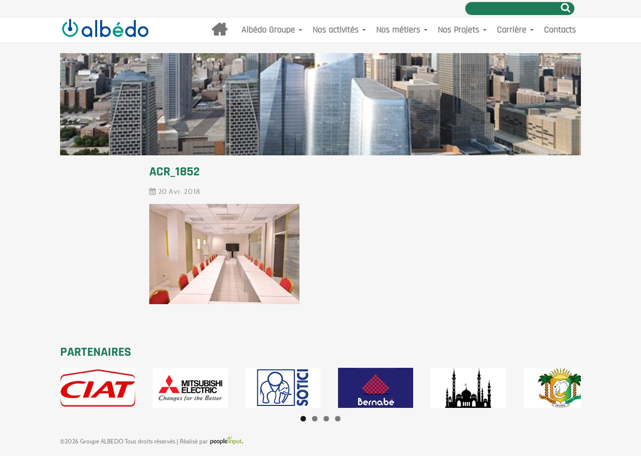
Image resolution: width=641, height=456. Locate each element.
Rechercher (565, 7)
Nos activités (339, 30)
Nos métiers (402, 30)
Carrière (515, 30)
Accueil (219, 30)
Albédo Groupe (271, 30)
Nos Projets (462, 30)
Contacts (560, 30)
